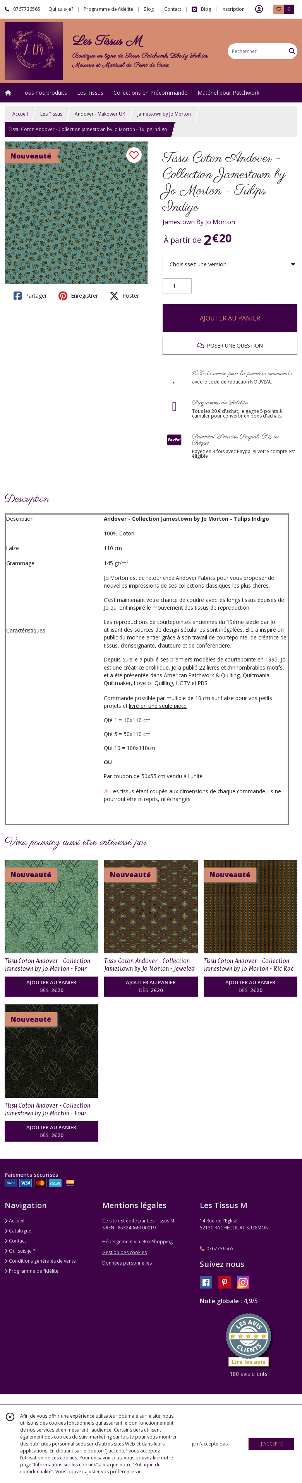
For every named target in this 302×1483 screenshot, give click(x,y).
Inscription (233, 9)
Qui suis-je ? (20, 1251)
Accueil (20, 114)
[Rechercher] (292, 51)
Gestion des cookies (124, 1252)
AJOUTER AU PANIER (230, 318)
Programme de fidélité (31, 1271)
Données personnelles (127, 1263)
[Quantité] (177, 286)
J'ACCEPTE (272, 1443)
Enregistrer (78, 295)
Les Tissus (51, 114)
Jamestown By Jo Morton (199, 222)
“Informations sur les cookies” (65, 1464)
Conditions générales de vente (40, 1261)
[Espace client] (259, 9)
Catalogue (18, 1230)
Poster (124, 295)
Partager (30, 295)
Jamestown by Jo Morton (164, 114)
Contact (172, 9)
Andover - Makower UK (100, 114)
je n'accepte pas (210, 1443)
